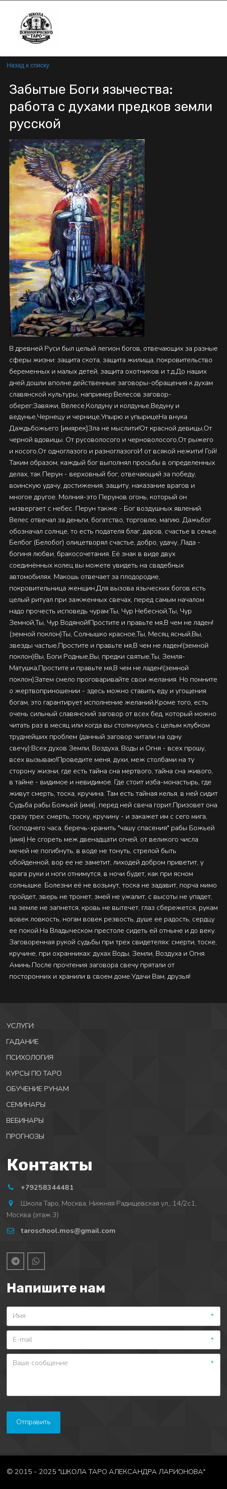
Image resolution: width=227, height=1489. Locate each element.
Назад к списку (28, 65)
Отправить (33, 1422)
